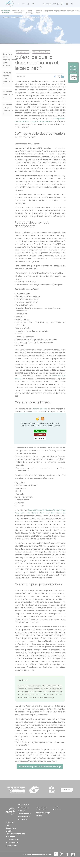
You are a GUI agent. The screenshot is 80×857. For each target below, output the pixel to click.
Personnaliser (40, 438)
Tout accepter (40, 431)
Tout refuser (40, 435)
